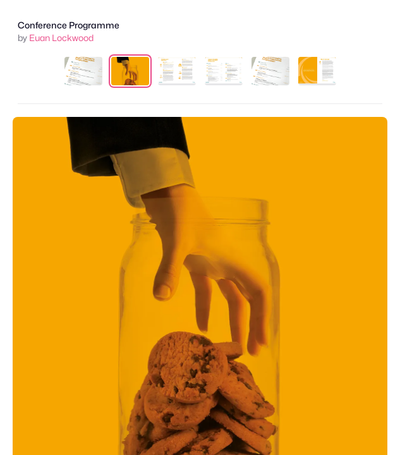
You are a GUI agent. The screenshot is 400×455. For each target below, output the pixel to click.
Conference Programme (68, 25)
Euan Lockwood (61, 37)
